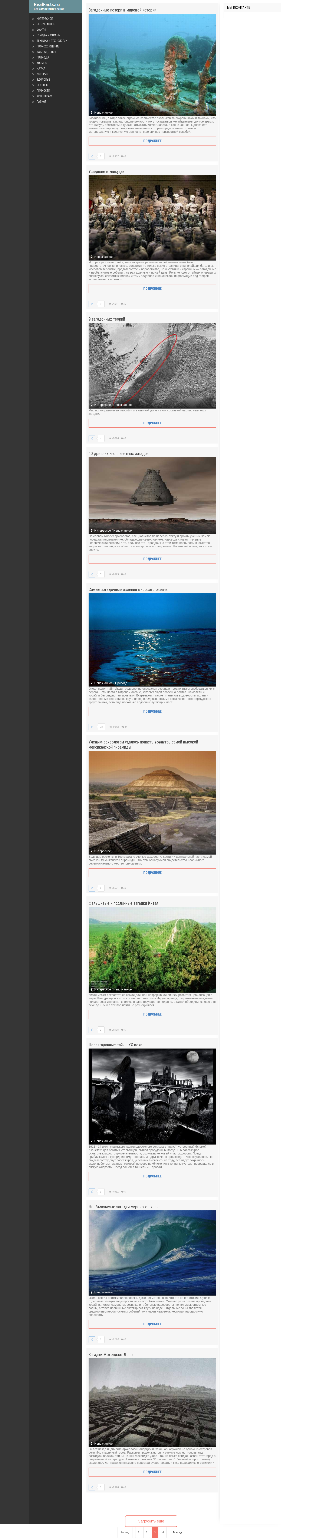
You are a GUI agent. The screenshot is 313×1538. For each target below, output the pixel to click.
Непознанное (46, 24)
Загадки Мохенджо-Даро (111, 1354)
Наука (41, 68)
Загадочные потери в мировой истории (122, 10)
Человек (42, 85)
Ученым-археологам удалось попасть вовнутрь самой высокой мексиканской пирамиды (143, 744)
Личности (43, 90)
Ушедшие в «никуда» (106, 171)
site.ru (55, 6)
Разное (41, 101)
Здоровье (43, 79)
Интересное (45, 18)
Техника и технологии (52, 41)
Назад (124, 1532)
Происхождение (48, 46)
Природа (43, 57)
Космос (42, 63)
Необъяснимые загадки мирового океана (124, 1206)
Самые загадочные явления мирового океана (128, 589)
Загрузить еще (151, 1521)
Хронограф (44, 96)
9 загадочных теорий (107, 319)
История (42, 74)
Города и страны (48, 35)
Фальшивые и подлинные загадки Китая (123, 903)
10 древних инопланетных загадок (119, 453)
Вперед (177, 1532)
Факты (41, 29)
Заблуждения (46, 52)
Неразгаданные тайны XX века (115, 1044)
